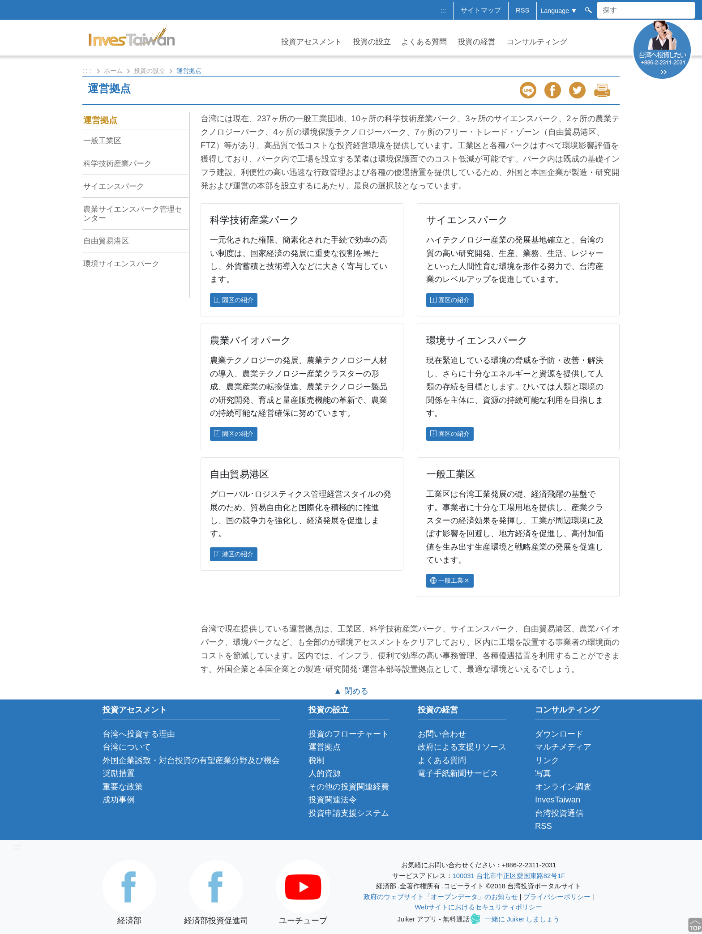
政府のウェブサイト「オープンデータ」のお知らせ (441, 896)
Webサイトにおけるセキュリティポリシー (479, 907)
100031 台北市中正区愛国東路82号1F (509, 875)
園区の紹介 (233, 299)
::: (443, 10)
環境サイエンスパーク (121, 263)
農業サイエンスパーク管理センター (132, 213)
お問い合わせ (442, 733)
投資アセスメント (311, 42)
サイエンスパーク (113, 186)
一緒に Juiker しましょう (522, 919)
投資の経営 (477, 42)
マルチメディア (563, 746)
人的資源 (324, 773)
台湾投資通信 (559, 813)
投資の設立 (372, 42)
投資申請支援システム (348, 813)
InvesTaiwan (557, 799)
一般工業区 (102, 140)
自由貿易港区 (106, 240)
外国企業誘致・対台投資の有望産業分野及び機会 (191, 760)
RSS (522, 10)
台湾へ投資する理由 (139, 733)
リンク (547, 760)
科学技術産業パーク (117, 163)
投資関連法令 (332, 799)
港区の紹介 (233, 554)
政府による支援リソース (462, 746)
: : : (87, 70)
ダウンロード (559, 733)
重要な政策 (123, 786)
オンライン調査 (563, 786)
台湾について (127, 746)
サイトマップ (481, 10)
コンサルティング (536, 42)
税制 (316, 760)
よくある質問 (424, 42)
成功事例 (119, 799)
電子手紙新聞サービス (458, 773)
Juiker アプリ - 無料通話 (434, 919)
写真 (543, 773)
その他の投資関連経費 (348, 786)
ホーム (113, 70)
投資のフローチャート (348, 733)
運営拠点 (100, 120)
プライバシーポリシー (557, 896)
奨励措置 (119, 773)
